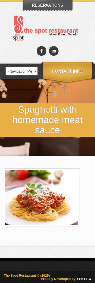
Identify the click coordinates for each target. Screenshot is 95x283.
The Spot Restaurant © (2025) (27, 275)
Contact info (67, 71)
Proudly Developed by (66, 279)
